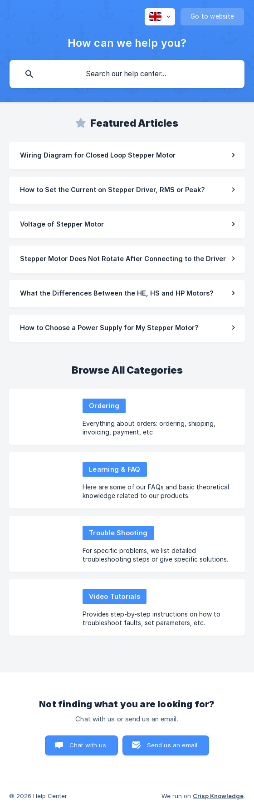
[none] (160, 16)
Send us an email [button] (172, 745)
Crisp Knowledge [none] (218, 795)
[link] (127, 155)
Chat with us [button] (87, 745)
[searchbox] (127, 74)
